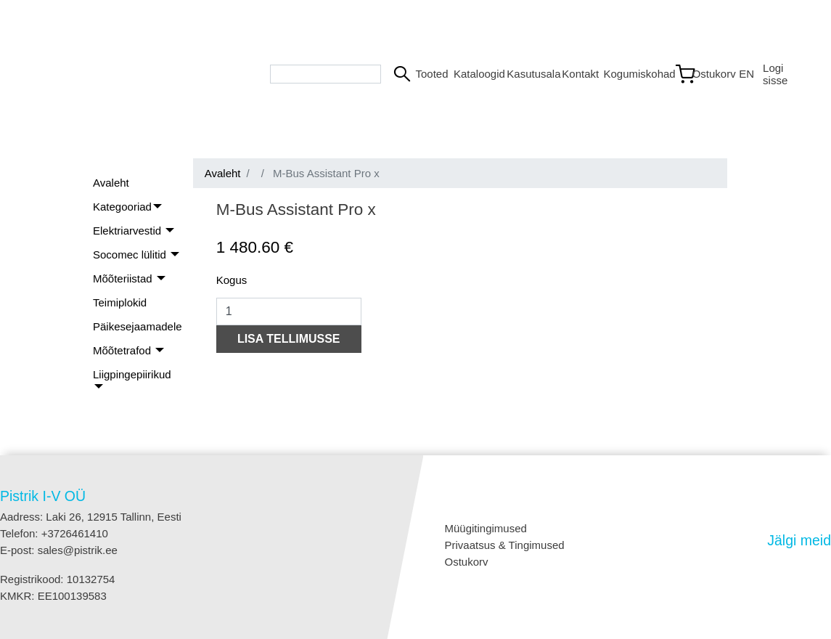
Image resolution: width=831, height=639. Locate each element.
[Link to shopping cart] (700, 74)
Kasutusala (528, 74)
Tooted (429, 74)
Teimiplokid (120, 302)
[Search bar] (326, 74)
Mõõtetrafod (123, 350)
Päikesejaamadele (137, 326)
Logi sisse (775, 74)
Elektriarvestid (128, 230)
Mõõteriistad (124, 278)
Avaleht (111, 182)
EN (745, 74)
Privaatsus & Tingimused (505, 545)
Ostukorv (466, 561)
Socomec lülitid (131, 254)
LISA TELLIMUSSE (288, 339)
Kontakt (576, 74)
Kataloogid (474, 74)
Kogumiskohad (632, 74)
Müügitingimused (486, 528)
